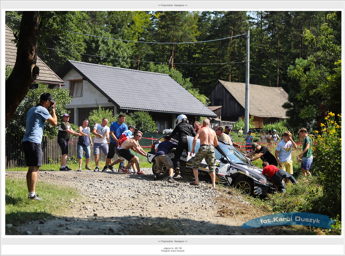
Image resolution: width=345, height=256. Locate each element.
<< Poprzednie (165, 5)
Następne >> (180, 5)
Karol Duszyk (177, 250)
